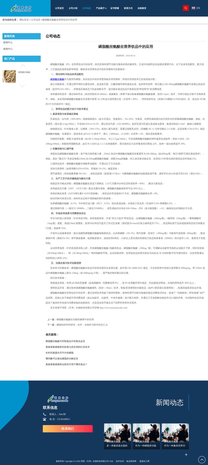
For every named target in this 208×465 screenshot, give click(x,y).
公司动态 (35, 20)
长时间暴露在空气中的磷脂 (60, 353)
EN (196, 8)
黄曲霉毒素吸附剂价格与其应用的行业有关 (68, 347)
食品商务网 (131, 461)
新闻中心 (8, 42)
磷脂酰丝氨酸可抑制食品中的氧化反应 (65, 341)
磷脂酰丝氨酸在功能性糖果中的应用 (75, 319)
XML (111, 461)
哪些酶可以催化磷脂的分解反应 (62, 358)
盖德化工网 (144, 461)
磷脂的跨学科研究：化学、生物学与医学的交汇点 (82, 325)
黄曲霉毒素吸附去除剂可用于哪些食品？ (66, 364)
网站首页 (24, 20)
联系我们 (68, 428)
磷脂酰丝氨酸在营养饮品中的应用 (59, 20)
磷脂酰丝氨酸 (24, 72)
